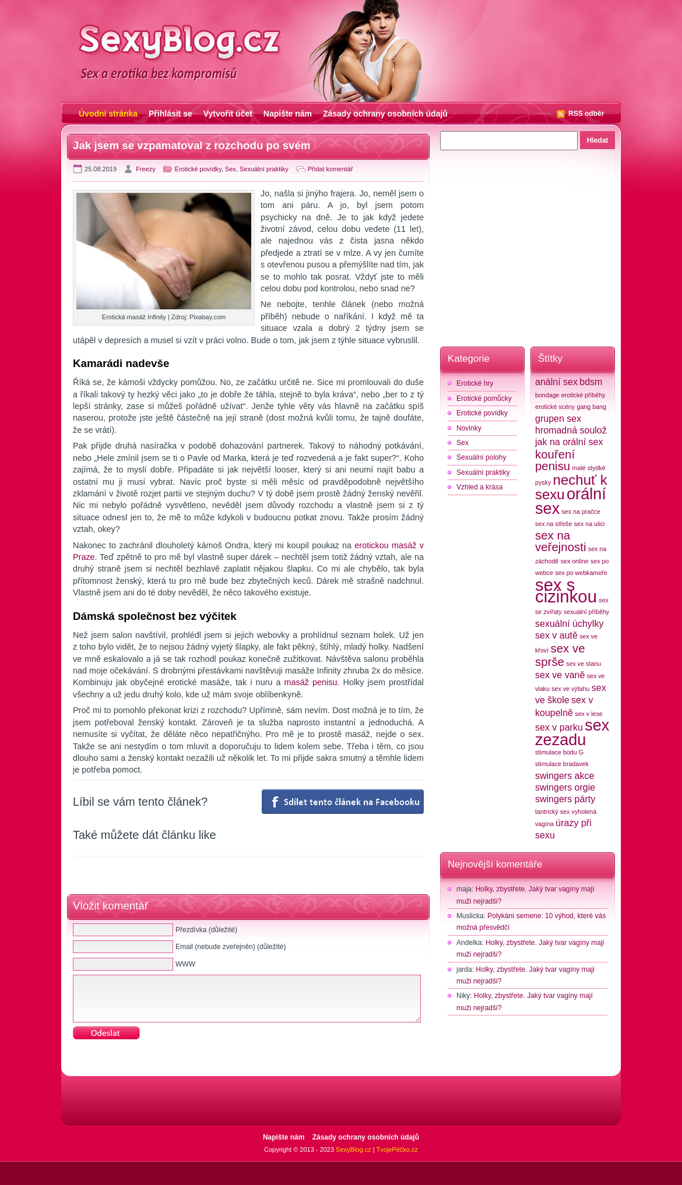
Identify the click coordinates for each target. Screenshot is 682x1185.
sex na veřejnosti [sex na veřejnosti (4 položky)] (560, 540)
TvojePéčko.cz (397, 1149)
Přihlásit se (170, 113)
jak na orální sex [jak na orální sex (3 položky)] (569, 442)
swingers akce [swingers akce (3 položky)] (564, 776)
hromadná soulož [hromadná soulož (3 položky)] (571, 430)
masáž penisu (311, 682)
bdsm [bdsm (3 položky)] (590, 382)
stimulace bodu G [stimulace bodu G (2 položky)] (559, 752)
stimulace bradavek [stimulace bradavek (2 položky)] (562, 763)
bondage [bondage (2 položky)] (547, 395)
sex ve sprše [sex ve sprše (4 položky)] (560, 654)
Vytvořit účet (227, 113)
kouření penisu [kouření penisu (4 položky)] (555, 459)
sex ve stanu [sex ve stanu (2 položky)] (583, 663)
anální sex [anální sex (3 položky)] (556, 382)
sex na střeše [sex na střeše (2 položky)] (553, 523)
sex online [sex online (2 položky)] (575, 561)
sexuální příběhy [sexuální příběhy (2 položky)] (586, 611)
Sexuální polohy (481, 457)
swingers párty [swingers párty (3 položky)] (565, 799)
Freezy (146, 168)
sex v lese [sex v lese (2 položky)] (588, 713)
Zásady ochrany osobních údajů (385, 113)
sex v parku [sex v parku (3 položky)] (559, 727)
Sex (230, 168)
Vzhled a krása (479, 487)
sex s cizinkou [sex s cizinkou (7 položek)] (566, 590)
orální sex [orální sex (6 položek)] (570, 501)
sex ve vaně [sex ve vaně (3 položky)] (560, 675)
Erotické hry (474, 383)
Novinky (468, 428)
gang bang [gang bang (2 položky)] (591, 406)
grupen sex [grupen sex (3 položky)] (558, 419)
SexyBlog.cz (353, 1149)
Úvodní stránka (108, 113)
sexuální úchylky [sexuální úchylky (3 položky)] (569, 624)
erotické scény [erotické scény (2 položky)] (555, 406)
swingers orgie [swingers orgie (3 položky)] (565, 787)
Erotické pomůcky (484, 398)
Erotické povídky (198, 168)
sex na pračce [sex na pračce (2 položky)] (581, 511)
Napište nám (287, 113)
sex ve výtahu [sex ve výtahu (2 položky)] (570, 688)
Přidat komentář (330, 168)
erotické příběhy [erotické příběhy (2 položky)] (583, 395)
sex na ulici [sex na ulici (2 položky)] (589, 523)
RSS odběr (586, 114)
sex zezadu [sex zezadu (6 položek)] (572, 732)
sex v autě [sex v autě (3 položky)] (556, 635)
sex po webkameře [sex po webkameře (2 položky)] (581, 572)
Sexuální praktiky (264, 168)
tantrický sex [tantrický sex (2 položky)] (552, 811)
